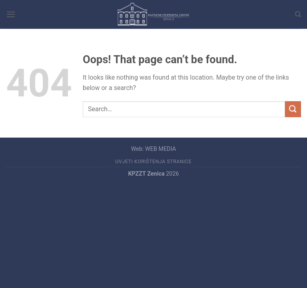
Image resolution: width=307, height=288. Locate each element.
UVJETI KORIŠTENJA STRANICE (154, 161)
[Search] (298, 14)
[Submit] (293, 109)
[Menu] (11, 14)
